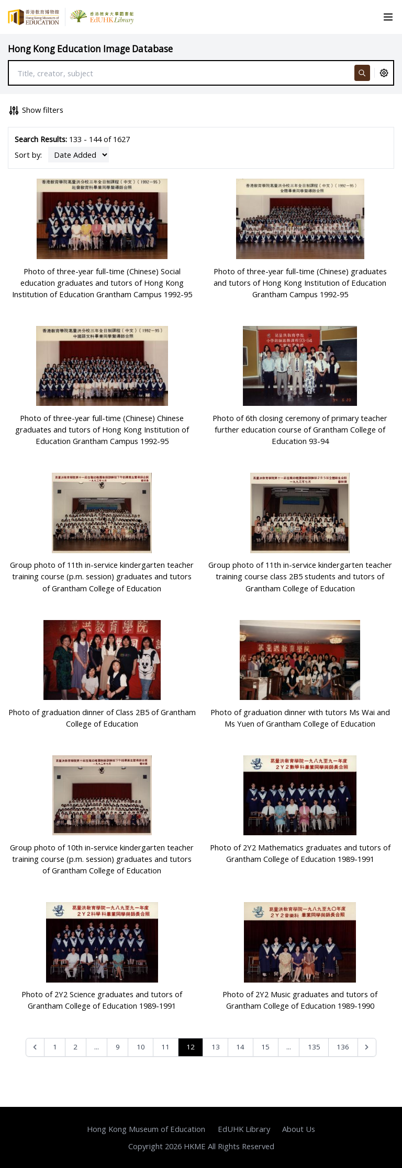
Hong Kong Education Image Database (90, 49)
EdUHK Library (244, 1129)
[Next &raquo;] (367, 1047)
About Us (298, 1129)
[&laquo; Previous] (35, 1047)
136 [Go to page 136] (343, 1047)
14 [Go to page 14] (240, 1047)
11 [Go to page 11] (165, 1047)
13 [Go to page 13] (215, 1047)
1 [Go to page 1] (55, 1047)
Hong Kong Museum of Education (146, 1129)
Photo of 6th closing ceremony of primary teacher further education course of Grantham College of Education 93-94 (300, 429)
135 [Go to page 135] (314, 1047)
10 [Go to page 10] (141, 1047)
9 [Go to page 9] (118, 1047)
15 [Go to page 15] (265, 1047)
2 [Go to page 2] (75, 1047)
